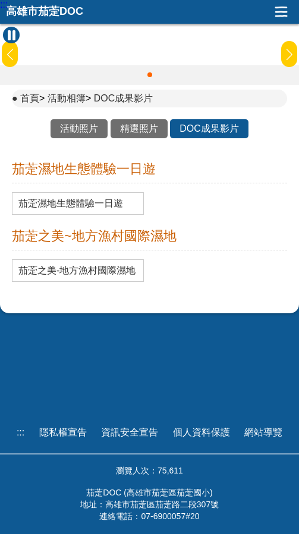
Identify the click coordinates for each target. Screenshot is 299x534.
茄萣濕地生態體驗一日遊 (70, 203)
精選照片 (139, 128)
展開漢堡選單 (281, 12)
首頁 (29, 98)
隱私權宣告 (63, 432)
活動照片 (79, 128)
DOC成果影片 (123, 98)
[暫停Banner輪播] (11, 35)
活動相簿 (67, 98)
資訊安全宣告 (129, 432)
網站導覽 (263, 432)
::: (4, 4)
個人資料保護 (201, 432)
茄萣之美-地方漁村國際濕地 (77, 270)
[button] (149, 74)
